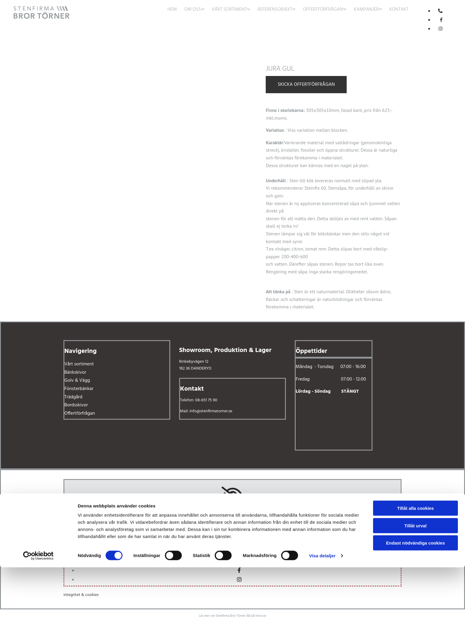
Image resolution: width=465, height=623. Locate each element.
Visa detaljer (322, 611)
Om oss (192, 9)
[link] (196, 9)
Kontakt (398, 9)
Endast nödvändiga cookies (415, 598)
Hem (172, 9)
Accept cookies (232, 529)
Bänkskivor (75, 372)
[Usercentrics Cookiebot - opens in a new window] (38, 611)
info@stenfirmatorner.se (210, 411)
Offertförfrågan (323, 9)
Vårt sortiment (229, 9)
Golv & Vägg (77, 380)
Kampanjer (366, 9)
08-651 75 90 (206, 400)
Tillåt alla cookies (415, 563)
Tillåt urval (416, 581)
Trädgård (73, 397)
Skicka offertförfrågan (306, 84)
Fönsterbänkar (78, 389)
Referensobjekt (274, 9)
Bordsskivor (76, 405)
